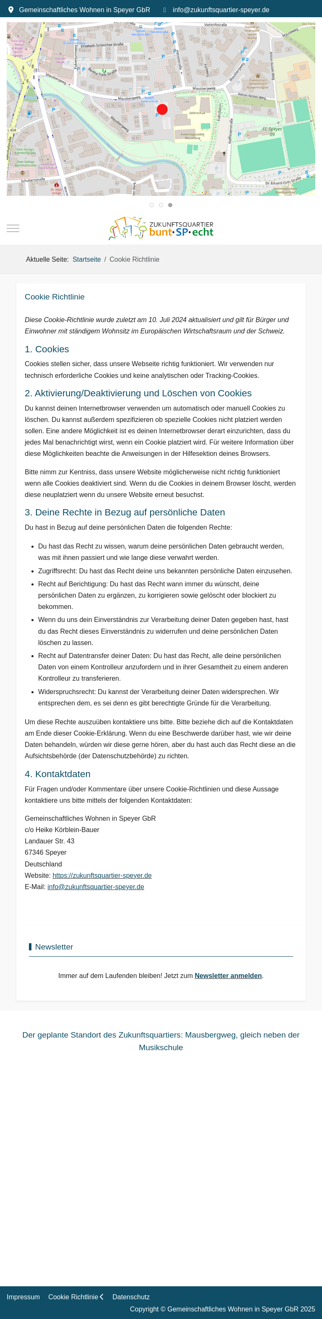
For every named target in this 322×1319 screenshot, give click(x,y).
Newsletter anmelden (228, 975)
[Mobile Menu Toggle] (13, 228)
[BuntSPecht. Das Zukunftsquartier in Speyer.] (161, 228)
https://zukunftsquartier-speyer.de (102, 875)
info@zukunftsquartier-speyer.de (221, 9)
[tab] (152, 205)
